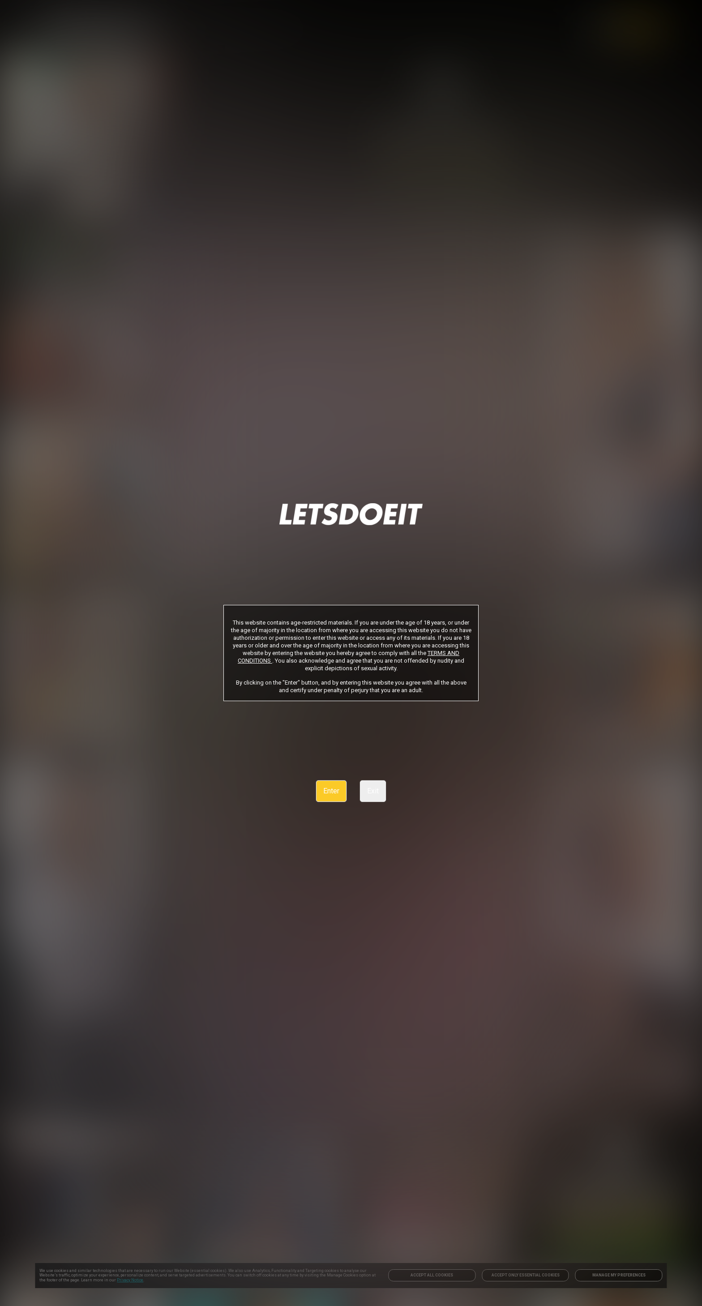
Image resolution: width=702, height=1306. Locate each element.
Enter (331, 791)
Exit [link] (373, 791)
